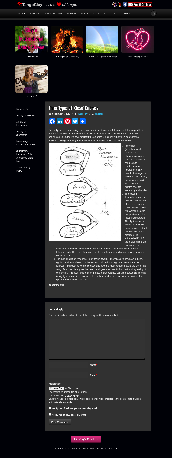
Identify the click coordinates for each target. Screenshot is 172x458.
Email (93, 375)
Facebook (125, 4)
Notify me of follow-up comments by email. (75, 408)
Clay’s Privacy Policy (23, 169)
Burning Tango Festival (119, 4)
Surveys (71, 13)
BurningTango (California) (67, 56)
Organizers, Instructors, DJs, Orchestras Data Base (24, 156)
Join (113, 13)
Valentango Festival (114, 4)
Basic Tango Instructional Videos (26, 143)
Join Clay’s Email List (86, 439)
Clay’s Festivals (53, 13)
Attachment (55, 384)
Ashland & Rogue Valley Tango (103, 56)
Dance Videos (31, 56)
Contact (125, 13)
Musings (99, 114)
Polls (96, 13)
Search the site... (154, 13)
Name (93, 365)
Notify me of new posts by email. (69, 415)
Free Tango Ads (32, 96)
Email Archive (140, 4)
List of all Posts (23, 109)
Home (21, 14)
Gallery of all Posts (25, 115)
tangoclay (82, 114)
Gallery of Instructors (21, 123)
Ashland (35, 13)
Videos (84, 13)
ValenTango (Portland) (138, 56)
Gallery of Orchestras (21, 133)
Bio (105, 13)
